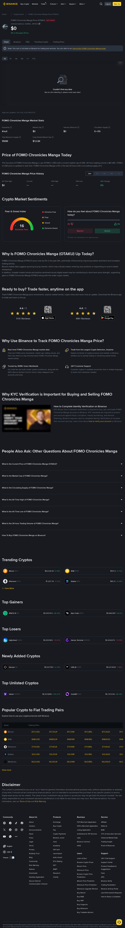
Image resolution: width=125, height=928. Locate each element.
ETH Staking (57, 906)
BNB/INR (71, 784)
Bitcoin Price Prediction (85, 925)
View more (6, 814)
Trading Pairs (68, 42)
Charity (55, 921)
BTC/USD (36, 776)
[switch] (11, 902)
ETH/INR (70, 791)
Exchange (57, 866)
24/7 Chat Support (108, 903)
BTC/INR (70, 776)
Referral (104, 870)
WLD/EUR (53, 806)
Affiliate (104, 866)
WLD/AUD (106, 806)
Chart (6, 42)
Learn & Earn (82, 903)
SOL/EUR (53, 798)
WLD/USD (35, 806)
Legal (31, 886)
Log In (108, 4)
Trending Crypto (51, 42)
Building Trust (34, 898)
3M (22, 59)
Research (56, 917)
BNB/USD (36, 784)
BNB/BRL (88, 784)
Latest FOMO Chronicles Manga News (35, 286)
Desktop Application (36, 921)
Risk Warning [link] (40, 846)
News (28, 42)
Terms (31, 890)
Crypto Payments (59, 878)
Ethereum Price (83, 915)
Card (55, 886)
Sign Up (117, 4)
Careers (32, 870)
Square (73, 4)
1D (5, 59)
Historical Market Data (109, 882)
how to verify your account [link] (100, 465)
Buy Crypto (25, 4)
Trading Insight (106, 886)
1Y (28, 59)
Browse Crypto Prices (85, 907)
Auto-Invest (57, 902)
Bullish (107, 228)
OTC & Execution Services (111, 878)
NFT (54, 910)
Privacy (31, 894)
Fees (103, 917)
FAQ (37, 42)
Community (33, 906)
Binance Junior (58, 882)
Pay (54, 874)
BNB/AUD (106, 784)
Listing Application (84, 874)
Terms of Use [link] (25, 846)
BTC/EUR (53, 776)
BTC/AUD (106, 776)
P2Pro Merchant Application (87, 870)
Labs (79, 882)
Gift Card (56, 894)
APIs (102, 921)
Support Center (107, 907)
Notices (32, 914)
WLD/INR (71, 806)
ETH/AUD (106, 791)
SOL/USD (36, 798)
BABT (55, 914)
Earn (63, 4)
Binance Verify (106, 925)
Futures (54, 4)
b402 (79, 890)
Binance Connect (83, 886)
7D (10, 59)
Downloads (33, 917)
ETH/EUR (53, 791)
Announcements (35, 874)
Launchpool (57, 898)
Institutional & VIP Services (87, 878)
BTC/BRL (88, 776)
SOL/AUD (106, 798)
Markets (35, 4)
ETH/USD (36, 791)
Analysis (17, 42)
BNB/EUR (53, 784)
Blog (30, 902)
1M (16, 59)
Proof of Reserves (108, 890)
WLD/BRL (88, 806)
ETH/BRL (88, 791)
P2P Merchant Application (86, 866)
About (31, 866)
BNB (102, 874)
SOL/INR (70, 798)
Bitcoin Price (81, 911)
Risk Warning (34, 910)
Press (31, 882)
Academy (56, 890)
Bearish (80, 228)
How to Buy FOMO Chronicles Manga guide (89, 48)
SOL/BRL (88, 798)
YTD (33, 59)
